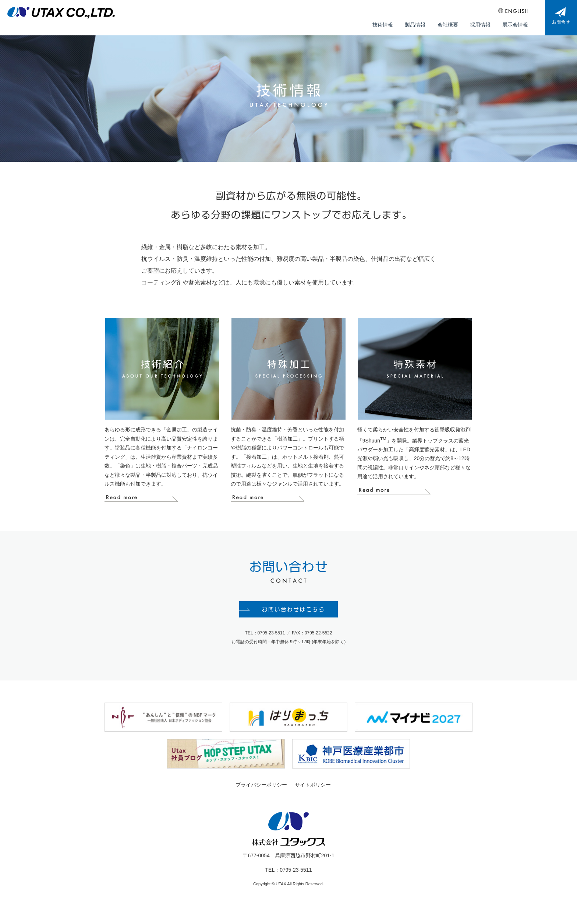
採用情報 (481, 22)
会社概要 (449, 22)
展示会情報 (515, 22)
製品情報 (418, 22)
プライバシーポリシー (261, 788)
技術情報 (386, 22)
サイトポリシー (313, 788)
